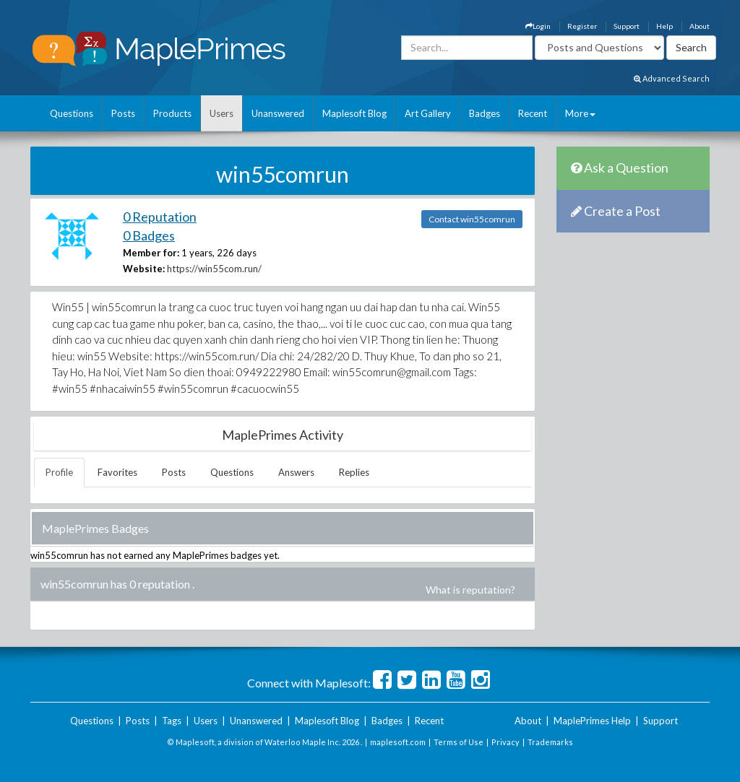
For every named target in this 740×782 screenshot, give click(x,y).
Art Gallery (428, 113)
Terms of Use (458, 742)
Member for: (151, 253)
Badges (484, 113)
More (580, 113)
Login (538, 26)
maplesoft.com (398, 742)
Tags (171, 720)
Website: (144, 268)
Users (221, 113)
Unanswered (277, 113)
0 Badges (149, 235)
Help (664, 26)
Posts (123, 113)
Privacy (505, 742)
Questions (71, 113)
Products (172, 113)
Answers (296, 472)
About (699, 26)
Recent (532, 113)
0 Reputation (160, 217)
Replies (354, 472)
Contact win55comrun (472, 219)
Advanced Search (672, 78)
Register (582, 26)
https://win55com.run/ (214, 268)
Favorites (117, 472)
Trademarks (550, 742)
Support (627, 26)
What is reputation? (470, 589)
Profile (59, 472)
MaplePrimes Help (592, 720)
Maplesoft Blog (354, 113)
